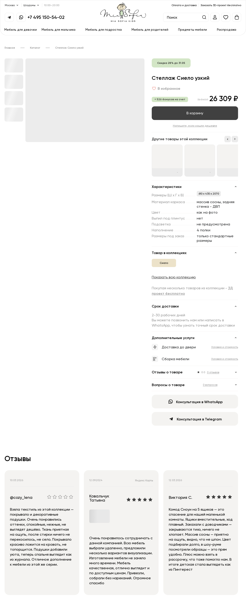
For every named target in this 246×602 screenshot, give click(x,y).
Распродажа (226, 29)
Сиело (164, 262)
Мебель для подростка (103, 29)
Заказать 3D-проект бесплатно (221, 5)
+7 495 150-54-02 (46, 17)
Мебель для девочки (20, 29)
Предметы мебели (192, 29)
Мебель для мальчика (58, 29)
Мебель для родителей (150, 29)
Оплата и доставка (184, 5)
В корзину (194, 113)
